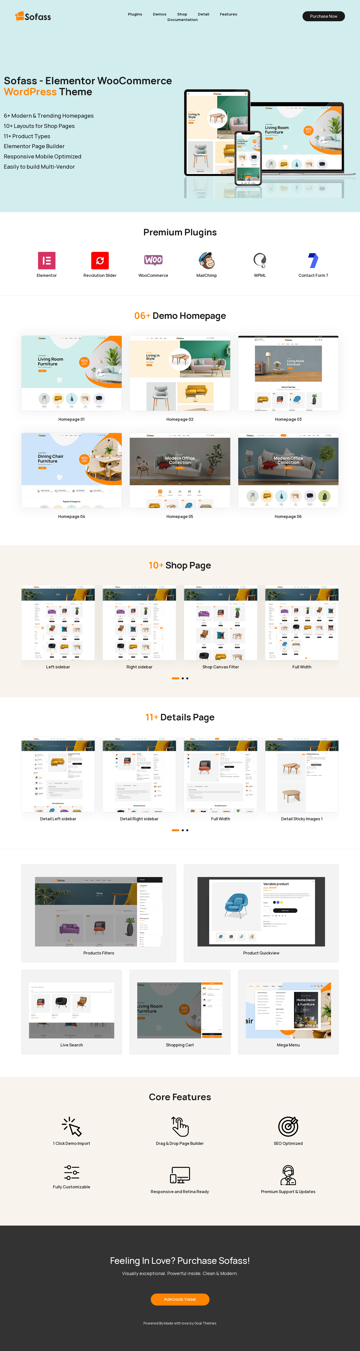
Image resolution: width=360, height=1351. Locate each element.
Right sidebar (139, 667)
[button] (175, 678)
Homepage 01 (71, 419)
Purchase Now (323, 16)
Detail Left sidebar (58, 819)
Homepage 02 (180, 419)
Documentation (183, 19)
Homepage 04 (71, 516)
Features (228, 14)
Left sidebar (58, 667)
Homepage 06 (288, 516)
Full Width (302, 667)
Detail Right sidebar (139, 819)
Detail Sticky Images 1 (302, 819)
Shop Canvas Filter (220, 667)
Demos (159, 14)
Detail (203, 14)
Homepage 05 (179, 516)
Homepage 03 (288, 419)
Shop (182, 14)
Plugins (135, 14)
